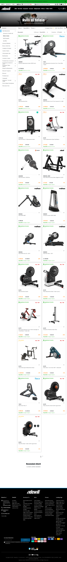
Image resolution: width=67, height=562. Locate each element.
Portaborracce (5, 75)
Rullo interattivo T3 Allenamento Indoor (27, 139)
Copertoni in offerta (60, 500)
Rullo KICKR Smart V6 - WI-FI (24, 253)
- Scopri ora (44, 1)
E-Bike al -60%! (49, 9)
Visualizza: (53, 32)
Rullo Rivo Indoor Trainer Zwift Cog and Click (28, 443)
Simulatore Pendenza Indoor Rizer (50, 329)
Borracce (4, 73)
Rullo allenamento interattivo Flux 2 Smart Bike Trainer (53, 64)
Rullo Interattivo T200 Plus (24, 177)
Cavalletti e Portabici (6, 48)
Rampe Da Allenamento (7, 68)
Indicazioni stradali (7, 505)
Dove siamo (14, 502)
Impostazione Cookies (49, 515)
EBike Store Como (15, 503)
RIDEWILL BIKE (46, 176)
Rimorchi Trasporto (6, 70)
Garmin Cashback (59, 508)
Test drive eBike (26, 511)
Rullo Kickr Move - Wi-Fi (48, 253)
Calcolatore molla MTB (27, 517)
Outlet (57, 517)
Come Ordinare (37, 500)
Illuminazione (5, 56)
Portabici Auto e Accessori (8, 61)
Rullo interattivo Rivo (23, 101)
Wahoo (20, 62)
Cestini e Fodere (5, 51)
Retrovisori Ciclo (5, 85)
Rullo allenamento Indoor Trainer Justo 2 (51, 291)
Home (21, 17)
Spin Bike (5, 41)
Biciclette (20, 9)
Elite (20, 100)
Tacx (44, 62)
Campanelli (4, 78)
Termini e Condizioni (38, 511)
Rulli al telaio (44, 17)
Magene (21, 176)
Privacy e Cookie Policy (49, 502)
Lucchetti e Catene (6, 58)
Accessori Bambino (6, 43)
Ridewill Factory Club (16, 505)
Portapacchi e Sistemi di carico (7, 63)
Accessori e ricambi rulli (8, 33)
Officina (43, 9)
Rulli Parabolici (6, 38)
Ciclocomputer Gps (6, 53)
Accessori (31, 9)
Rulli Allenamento (36, 17)
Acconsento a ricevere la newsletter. (17, 543)
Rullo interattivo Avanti (23, 291)
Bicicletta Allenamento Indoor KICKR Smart (27, 63)
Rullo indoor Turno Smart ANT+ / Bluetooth (52, 367)
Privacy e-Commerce (49, 503)
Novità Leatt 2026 (60, 512)
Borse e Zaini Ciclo (6, 46)
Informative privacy (49, 500)
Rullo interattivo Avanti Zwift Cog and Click (52, 405)
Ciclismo (25, 17)
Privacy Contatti (48, 508)
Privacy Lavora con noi (49, 511)
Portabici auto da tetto (60, 518)
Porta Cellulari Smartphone (8, 83)
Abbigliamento (37, 9)
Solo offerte (60, 28)
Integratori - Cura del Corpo (6, 81)
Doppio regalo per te (60, 502)
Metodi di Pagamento (38, 502)
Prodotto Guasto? (26, 515)
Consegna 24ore (48, 28)
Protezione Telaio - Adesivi (6, 66)
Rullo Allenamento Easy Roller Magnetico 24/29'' (53, 177)
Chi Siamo (14, 500)
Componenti (25, 9)
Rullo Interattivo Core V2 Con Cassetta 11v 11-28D (53, 101)
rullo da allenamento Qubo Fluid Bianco (51, 139)
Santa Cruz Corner (59, 528)
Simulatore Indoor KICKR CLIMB (49, 215)
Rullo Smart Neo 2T (23, 405)
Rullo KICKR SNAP (22, 215)
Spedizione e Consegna (38, 506)
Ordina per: (36, 32)
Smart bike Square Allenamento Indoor (26, 367)
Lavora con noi (15, 508)
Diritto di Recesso (37, 515)
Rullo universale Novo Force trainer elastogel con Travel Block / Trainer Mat (29, 330)
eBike (16, 9)
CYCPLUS (21, 138)
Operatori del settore (27, 514)
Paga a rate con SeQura (28, 512)
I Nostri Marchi (15, 506)
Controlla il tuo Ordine (27, 503)
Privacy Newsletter (49, 509)
